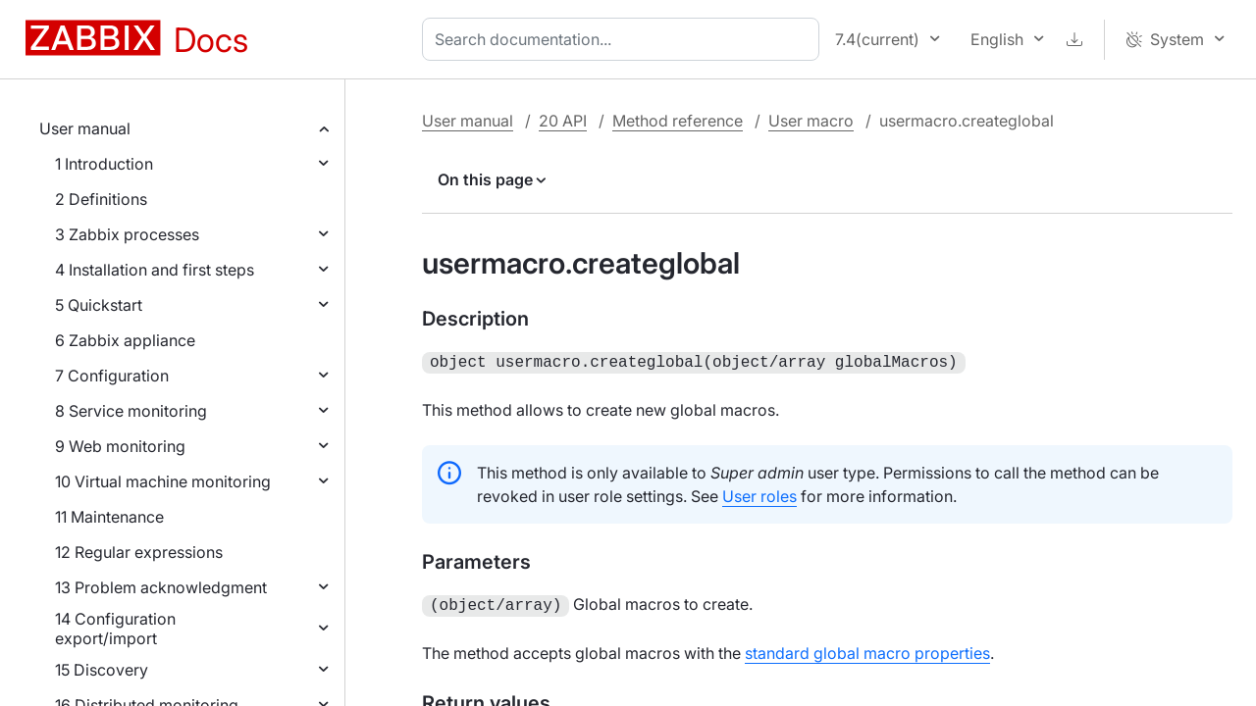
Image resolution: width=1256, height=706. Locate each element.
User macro (811, 120)
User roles (759, 494)
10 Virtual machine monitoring (163, 481)
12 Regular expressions (139, 552)
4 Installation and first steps (154, 269)
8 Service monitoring (131, 411)
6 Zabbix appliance (125, 340)
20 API (563, 120)
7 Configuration (112, 375)
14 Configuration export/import (115, 628)
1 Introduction (104, 164)
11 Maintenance (109, 517)
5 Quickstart (98, 305)
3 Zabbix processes (127, 234)
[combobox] (624, 39)
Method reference (677, 120)
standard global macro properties (867, 649)
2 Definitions (101, 199)
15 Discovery (101, 670)
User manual (85, 128)
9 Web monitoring (120, 446)
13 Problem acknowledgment (161, 587)
